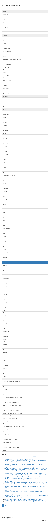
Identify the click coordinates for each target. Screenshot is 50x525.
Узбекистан (5, 341)
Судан (4, 326)
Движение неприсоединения (9, 392)
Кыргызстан (5, 238)
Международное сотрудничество (10, 67)
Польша (5, 302)
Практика (5, 35)
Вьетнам (5, 156)
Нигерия (5, 275)
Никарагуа (5, 281)
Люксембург (5, 252)
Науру (4, 270)
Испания (5, 201)
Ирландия (5, 199)
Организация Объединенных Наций (10, 421)
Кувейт (4, 236)
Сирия (4, 318)
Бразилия (5, 146)
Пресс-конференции (7, 88)
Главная (4, 9)
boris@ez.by (7, 518)
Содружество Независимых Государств (11, 436)
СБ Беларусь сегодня (7, 51)
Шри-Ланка (5, 365)
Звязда (4, 43)
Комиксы (4, 90)
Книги (4, 16)
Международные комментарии (9, 53)
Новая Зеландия (6, 283)
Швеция (5, 363)
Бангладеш (5, 130)
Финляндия (5, 349)
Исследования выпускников (9, 32)
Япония (4, 376)
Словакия (5, 320)
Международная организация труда (10, 407)
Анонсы (4, 56)
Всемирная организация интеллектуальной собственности (15, 384)
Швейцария (5, 360)
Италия (4, 204)
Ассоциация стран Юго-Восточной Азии (11, 381)
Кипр (4, 220)
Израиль (5, 183)
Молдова (5, 262)
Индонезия (5, 188)
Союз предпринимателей (8, 40)
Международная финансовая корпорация (12, 410)
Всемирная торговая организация (10, 386)
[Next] (14, 505)
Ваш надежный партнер (8, 77)
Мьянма (5, 267)
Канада (4, 212)
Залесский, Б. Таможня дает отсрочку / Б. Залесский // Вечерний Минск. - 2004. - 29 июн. (23, 499)
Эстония (5, 370)
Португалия (5, 304)
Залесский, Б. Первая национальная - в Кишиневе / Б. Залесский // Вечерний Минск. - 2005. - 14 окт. (26, 482)
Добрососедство (6, 38)
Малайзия (5, 257)
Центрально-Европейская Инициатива (11, 444)
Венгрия (5, 151)
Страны (4, 109)
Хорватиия (5, 355)
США (4, 328)
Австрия (5, 112)
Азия (4, 98)
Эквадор (5, 368)
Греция (4, 167)
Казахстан (5, 209)
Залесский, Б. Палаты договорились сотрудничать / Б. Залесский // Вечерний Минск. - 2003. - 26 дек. (26, 501)
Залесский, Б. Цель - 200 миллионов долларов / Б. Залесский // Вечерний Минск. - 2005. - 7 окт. (25, 483)
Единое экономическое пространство (11, 402)
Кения (4, 217)
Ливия (4, 246)
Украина (5, 344)
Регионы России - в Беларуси (9, 61)
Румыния (5, 310)
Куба (4, 233)
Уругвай (5, 347)
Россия (4, 307)
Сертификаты (6, 27)
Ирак (4, 193)
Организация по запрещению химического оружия (13, 426)
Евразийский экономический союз (10, 394)
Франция (5, 352)
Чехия (4, 357)
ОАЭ (4, 289)
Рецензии (5, 450)
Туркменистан (6, 336)
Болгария (5, 141)
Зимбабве (5, 180)
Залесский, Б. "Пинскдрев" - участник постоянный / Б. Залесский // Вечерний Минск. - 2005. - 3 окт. (26, 485)
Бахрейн (5, 133)
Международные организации (9, 378)
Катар (4, 215)
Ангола (4, 119)
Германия (5, 164)
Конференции (6, 14)
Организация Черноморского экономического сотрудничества (16, 431)
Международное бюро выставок (10, 415)
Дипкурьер (5, 69)
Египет (4, 178)
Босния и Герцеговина (8, 143)
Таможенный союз (7, 442)
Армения (5, 125)
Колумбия (5, 225)
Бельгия (5, 138)
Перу (4, 299)
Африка (5, 101)
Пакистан (5, 294)
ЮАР (4, 373)
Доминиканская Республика (9, 175)
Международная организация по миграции (12, 405)
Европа (4, 104)
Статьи (4, 19)
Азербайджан (6, 114)
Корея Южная (6, 230)
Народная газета (6, 48)
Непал (4, 273)
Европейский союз (7, 400)
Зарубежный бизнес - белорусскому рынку (12, 59)
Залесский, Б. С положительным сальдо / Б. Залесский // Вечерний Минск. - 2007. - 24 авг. (24, 478)
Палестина (5, 296)
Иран (4, 196)
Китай (4, 223)
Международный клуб (7, 80)
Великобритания (6, 149)
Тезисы (4, 22)
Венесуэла (5, 154)
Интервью (5, 85)
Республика (5, 46)
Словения (5, 323)
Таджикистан (6, 331)
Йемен (4, 207)
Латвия (4, 241)
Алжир (4, 117)
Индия (4, 186)
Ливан (4, 244)
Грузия (4, 170)
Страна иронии (6, 93)
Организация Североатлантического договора (13, 429)
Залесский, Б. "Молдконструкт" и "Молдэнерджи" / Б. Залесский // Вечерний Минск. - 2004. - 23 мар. (26, 500)
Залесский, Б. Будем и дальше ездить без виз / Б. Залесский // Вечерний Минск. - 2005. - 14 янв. (25, 497)
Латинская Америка (7, 106)
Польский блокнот (7, 64)
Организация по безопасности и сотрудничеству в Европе (15, 423)
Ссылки (4, 83)
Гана (4, 162)
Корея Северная (6, 228)
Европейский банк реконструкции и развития (12, 397)
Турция (4, 339)
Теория (4, 11)
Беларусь (5, 135)
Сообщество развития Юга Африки (10, 439)
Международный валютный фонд (10, 418)
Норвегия (5, 286)
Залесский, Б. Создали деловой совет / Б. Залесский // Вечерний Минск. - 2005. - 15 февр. (24, 494)
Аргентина (5, 122)
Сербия (4, 315)
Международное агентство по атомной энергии (13, 413)
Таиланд (5, 333)
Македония (5, 254)
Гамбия (4, 159)
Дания (4, 172)
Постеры (5, 24)
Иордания (5, 191)
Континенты (5, 96)
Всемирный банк (6, 389)
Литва (4, 249)
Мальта (4, 260)
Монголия (5, 265)
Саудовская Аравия (7, 312)
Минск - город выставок (8, 75)
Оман (4, 291)
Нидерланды (6, 278)
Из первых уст (6, 72)
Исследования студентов (8, 30)
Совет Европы (6, 434)
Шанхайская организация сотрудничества (12, 447)
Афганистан (5, 127)
